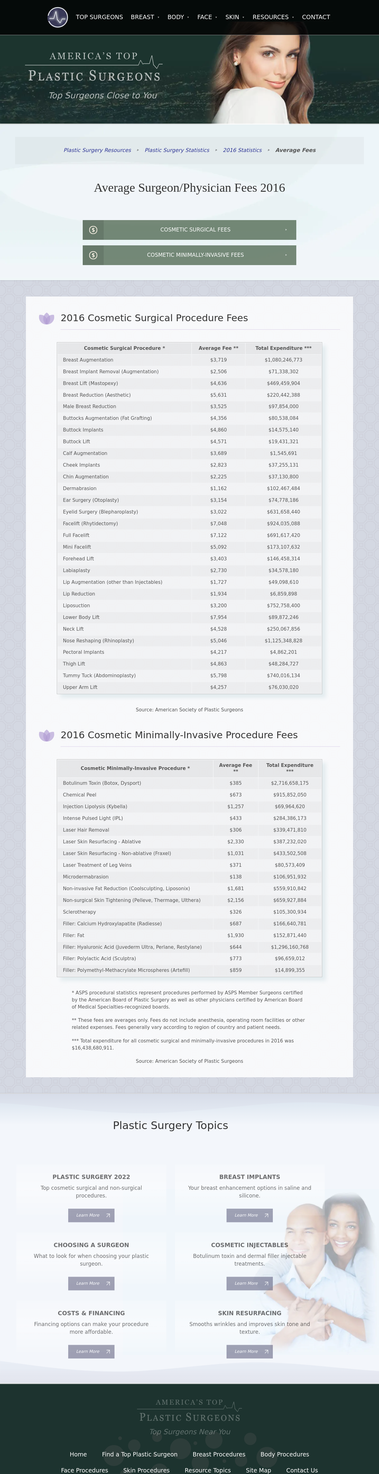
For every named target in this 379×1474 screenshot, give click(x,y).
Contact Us (304, 1413)
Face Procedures (83, 1413)
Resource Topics (208, 1413)
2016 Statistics (243, 151)
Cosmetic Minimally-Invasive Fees (284, 232)
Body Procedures (286, 1397)
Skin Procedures (145, 1413)
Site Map (259, 1413)
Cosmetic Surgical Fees (107, 232)
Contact (316, 17)
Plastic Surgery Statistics (177, 151)
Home (76, 1397)
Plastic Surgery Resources (96, 151)
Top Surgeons (99, 17)
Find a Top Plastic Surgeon (139, 1397)
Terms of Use (189, 1430)
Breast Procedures (219, 1397)
